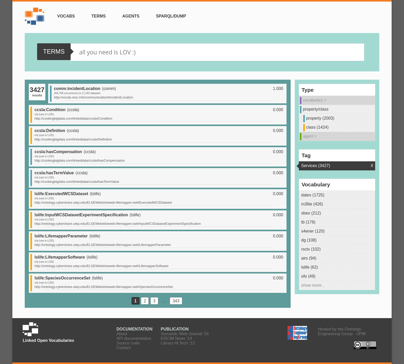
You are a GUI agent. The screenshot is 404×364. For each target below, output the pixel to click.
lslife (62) (309, 267)
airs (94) (308, 258)
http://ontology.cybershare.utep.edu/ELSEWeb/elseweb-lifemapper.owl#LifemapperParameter (103, 245)
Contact (123, 347)
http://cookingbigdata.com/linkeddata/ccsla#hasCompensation (80, 160)
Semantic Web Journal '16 (185, 334)
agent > (310, 136)
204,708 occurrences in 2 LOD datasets (77, 93)
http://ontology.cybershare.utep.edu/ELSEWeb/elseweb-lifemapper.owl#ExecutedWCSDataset (103, 202)
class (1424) (317, 127)
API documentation (133, 338)
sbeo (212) (311, 213)
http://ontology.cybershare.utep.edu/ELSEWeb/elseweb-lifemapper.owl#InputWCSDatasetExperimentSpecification (118, 224)
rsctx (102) (311, 249)
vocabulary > (314, 100)
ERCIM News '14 (176, 338)
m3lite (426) (312, 204)
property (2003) (320, 118)
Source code (128, 343)
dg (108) (309, 240)
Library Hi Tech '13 (178, 343)
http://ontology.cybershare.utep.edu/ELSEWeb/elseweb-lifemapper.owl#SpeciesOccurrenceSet (104, 287)
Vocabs (66, 16)
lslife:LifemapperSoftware (60, 257)
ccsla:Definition (50, 130)
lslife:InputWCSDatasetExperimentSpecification (81, 215)
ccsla (73, 109)
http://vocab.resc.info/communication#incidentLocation (93, 97)
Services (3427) (315, 165)
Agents (130, 16)
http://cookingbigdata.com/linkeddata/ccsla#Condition (73, 118)
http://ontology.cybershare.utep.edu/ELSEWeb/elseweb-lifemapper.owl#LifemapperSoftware (102, 266)
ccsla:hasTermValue (54, 173)
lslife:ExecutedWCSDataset (61, 194)
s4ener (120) (313, 231)
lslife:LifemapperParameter (61, 236)
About (121, 334)
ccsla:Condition (50, 109)
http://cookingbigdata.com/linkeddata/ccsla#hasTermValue (77, 182)
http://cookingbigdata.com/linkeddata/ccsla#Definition (73, 139)
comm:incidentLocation (77, 88)
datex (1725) (312, 195)
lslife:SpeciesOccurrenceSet (62, 278)
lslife (95, 194)
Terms (98, 16)
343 (176, 301)
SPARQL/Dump (171, 16)
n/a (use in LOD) (44, 114)
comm (109, 88)
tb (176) (308, 222)
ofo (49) (308, 276)
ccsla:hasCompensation (58, 152)
